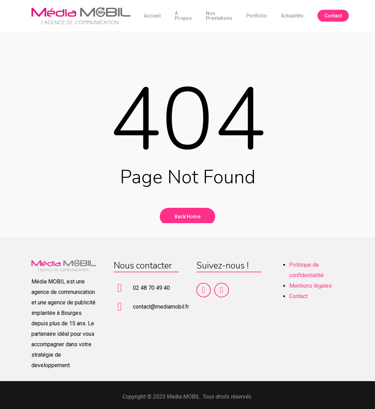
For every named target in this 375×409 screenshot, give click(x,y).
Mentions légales (310, 285)
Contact (298, 296)
